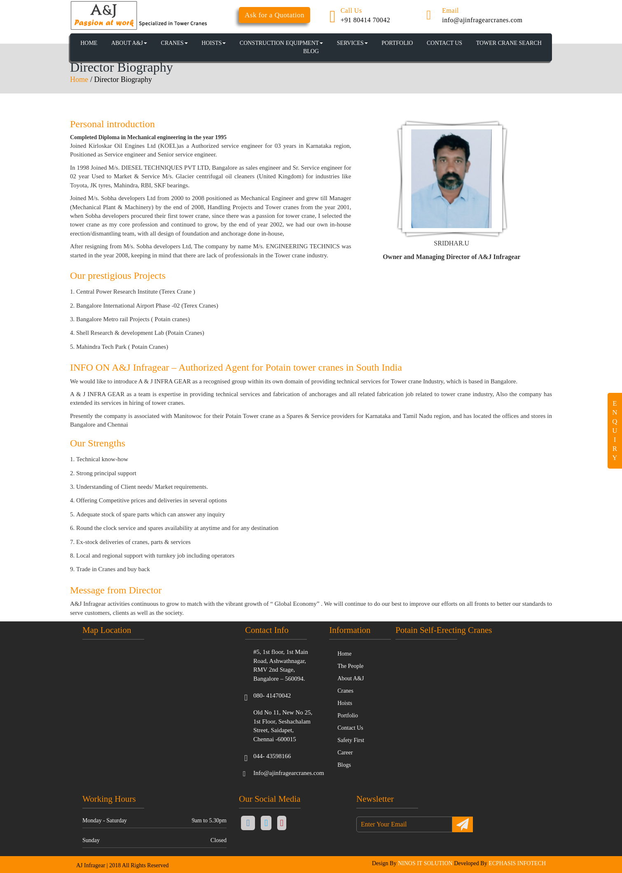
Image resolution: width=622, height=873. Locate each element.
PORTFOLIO (397, 43)
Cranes (345, 691)
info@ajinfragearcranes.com (482, 19)
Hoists (344, 703)
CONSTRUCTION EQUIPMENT (281, 43)
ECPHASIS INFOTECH (517, 863)
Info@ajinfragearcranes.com (288, 773)
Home (79, 79)
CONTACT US (444, 43)
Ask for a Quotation (274, 15)
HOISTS (213, 43)
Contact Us (350, 728)
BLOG (311, 51)
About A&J (129, 43)
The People (350, 666)
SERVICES (352, 43)
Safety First (350, 740)
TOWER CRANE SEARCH (509, 43)
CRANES (174, 43)
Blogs (344, 765)
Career (345, 752)
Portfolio (347, 715)
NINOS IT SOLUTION (425, 863)
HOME (88, 43)
